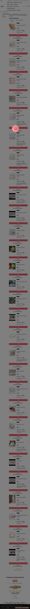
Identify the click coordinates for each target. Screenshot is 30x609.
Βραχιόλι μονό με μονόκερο (22, 478)
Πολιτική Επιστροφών (23, 602)
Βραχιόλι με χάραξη (20, 442)
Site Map (22, 603)
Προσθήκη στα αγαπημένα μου (18, 56)
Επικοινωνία (18, 603)
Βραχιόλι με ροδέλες (20, 371)
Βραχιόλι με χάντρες (20, 424)
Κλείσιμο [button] (28, 604)
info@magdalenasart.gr (15, 593)
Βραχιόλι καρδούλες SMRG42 (22, 97)
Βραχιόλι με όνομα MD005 (21, 334)
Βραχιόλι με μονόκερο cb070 (22, 298)
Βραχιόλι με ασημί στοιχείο (21, 194)
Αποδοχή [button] (22, 607)
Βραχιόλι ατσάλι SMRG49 (21, 25)
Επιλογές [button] (8, 607)
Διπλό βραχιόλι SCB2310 (21, 533)
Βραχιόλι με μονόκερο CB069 (22, 281)
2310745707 (13, 592)
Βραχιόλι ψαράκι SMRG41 (21, 497)
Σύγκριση (18, 55)
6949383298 (17, 592)
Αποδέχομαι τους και (15, 583)
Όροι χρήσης (14, 603)
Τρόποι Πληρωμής (17, 602)
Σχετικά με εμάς (6, 602)
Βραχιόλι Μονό (19, 460)
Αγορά (18, 35)
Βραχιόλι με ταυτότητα (21, 407)
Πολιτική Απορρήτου (9, 603)
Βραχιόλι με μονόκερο (21, 230)
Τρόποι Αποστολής (11, 602)
